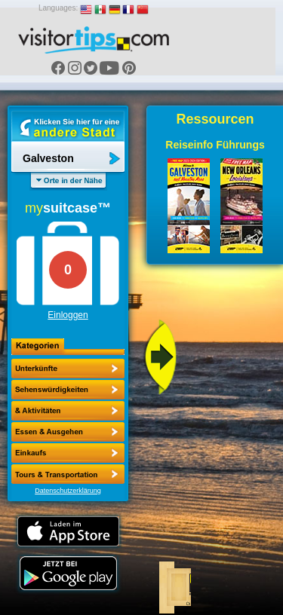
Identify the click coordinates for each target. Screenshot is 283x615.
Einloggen (68, 315)
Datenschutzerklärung (68, 490)
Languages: (58, 8)
